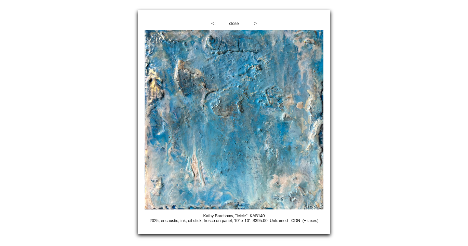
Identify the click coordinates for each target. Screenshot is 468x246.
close (234, 23)
